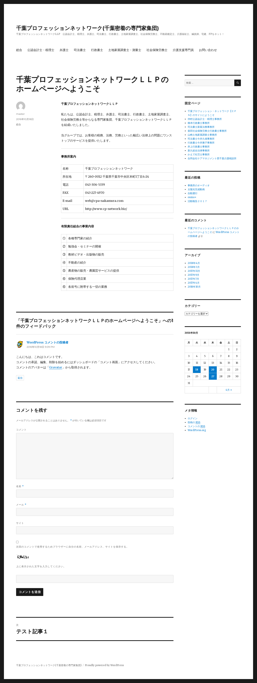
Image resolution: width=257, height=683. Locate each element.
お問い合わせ (208, 50)
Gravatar (55, 367)
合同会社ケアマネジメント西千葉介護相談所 (212, 158)
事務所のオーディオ (199, 185)
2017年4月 (193, 282)
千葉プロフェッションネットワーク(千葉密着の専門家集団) (87, 28)
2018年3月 (194, 267)
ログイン (192, 418)
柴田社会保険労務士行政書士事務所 (207, 130)
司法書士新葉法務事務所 (201, 126)
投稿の (194, 422)
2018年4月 (194, 263)
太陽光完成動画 (196, 189)
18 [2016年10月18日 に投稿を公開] (196, 369)
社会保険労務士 (156, 50)
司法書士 (80, 50)
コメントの (196, 426)
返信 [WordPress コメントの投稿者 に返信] (20, 377)
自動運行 (192, 193)
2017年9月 (193, 275)
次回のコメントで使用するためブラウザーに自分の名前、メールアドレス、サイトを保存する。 (72, 546)
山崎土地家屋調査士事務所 (202, 134)
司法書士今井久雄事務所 (201, 138)
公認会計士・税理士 (40, 50)
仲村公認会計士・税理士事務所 (205, 119)
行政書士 (97, 50)
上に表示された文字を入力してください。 (41, 566)
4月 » (229, 389)
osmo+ (192, 197)
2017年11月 (194, 271)
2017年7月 (193, 278)
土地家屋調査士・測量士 (124, 50)
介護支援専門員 (183, 50)
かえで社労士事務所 (199, 154)
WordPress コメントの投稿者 (47, 342)
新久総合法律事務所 (199, 150)
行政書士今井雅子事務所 (201, 142)
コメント (21, 429)
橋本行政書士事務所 (199, 123)
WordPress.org (197, 430)
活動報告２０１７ (197, 201)
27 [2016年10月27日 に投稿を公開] (212, 376)
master (20, 113)
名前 (20, 486)
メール (21, 504)
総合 (19, 50)
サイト (20, 522)
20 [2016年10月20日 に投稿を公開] (212, 369)
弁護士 (64, 50)
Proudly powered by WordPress (104, 665)
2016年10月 (194, 286)
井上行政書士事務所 (199, 146)
